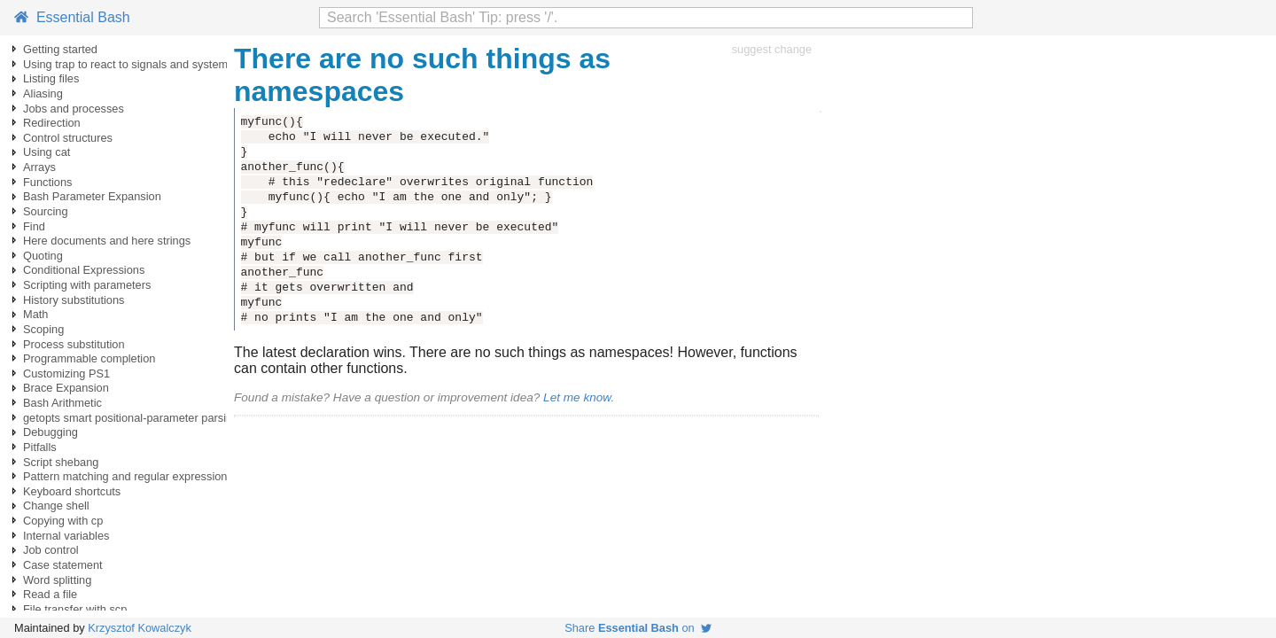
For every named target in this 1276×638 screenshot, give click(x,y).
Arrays (39, 167)
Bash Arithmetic (62, 402)
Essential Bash (72, 17)
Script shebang (60, 462)
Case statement (63, 565)
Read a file (50, 594)
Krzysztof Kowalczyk (139, 627)
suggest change (772, 49)
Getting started (60, 49)
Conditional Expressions (83, 269)
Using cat (46, 152)
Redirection (52, 122)
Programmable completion (89, 358)
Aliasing (43, 93)
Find (34, 226)
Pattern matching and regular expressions (128, 476)
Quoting (43, 255)
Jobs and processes (73, 108)
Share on (638, 627)
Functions (47, 182)
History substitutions (74, 300)
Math (35, 314)
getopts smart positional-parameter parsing (130, 417)
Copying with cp (63, 520)
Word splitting (57, 580)
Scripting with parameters (87, 285)
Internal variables (66, 535)
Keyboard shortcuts (72, 491)
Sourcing (45, 211)
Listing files (51, 78)
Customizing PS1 (66, 373)
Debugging (50, 432)
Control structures (68, 137)
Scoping (43, 329)
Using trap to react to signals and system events (143, 64)
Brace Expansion (66, 387)
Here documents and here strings (107, 240)
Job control (51, 549)
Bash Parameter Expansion (92, 196)
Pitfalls (40, 447)
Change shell (56, 505)
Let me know (577, 397)
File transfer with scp (75, 609)
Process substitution (74, 344)
